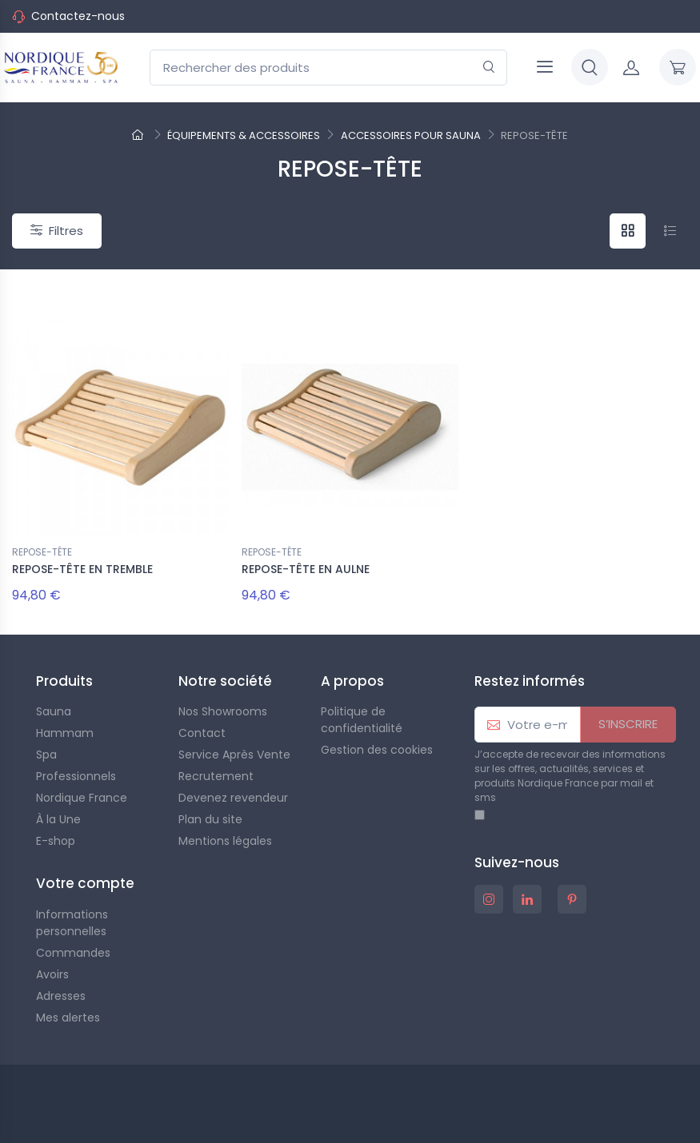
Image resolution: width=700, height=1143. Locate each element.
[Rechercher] (489, 68)
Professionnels (76, 776)
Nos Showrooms (222, 711)
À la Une (58, 819)
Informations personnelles (72, 922)
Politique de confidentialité (361, 719)
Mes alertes (68, 1018)
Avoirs (52, 974)
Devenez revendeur (233, 798)
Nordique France (81, 798)
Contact (202, 733)
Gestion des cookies (377, 750)
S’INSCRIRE (628, 723)
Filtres (56, 230)
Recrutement (216, 776)
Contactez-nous (78, 16)
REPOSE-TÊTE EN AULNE (306, 569)
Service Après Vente (234, 755)
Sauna (53, 711)
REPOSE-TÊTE (42, 552)
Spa (46, 755)
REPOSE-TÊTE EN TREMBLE (82, 569)
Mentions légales (225, 841)
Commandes (73, 953)
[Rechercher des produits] (328, 68)
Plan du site (210, 819)
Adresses (61, 996)
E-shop (55, 841)
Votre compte (85, 883)
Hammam (65, 733)
